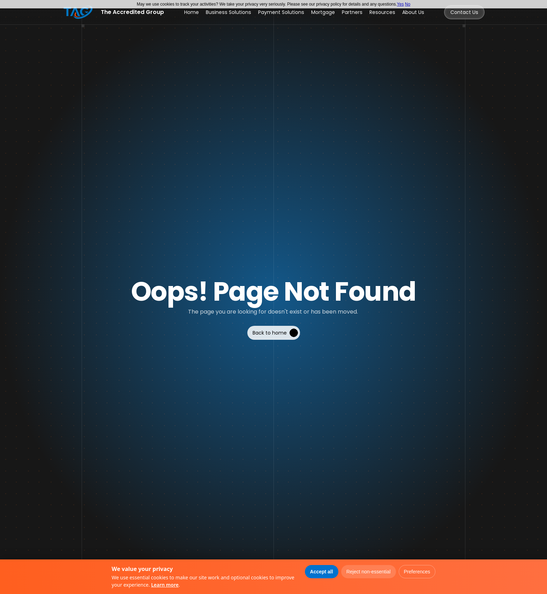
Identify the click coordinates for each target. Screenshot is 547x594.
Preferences (417, 571)
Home (191, 12)
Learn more (165, 584)
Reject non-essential (368, 571)
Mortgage (323, 12)
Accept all (321, 571)
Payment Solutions (281, 12)
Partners (352, 12)
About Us (413, 12)
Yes (400, 4)
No (407, 4)
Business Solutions (228, 12)
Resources (382, 12)
